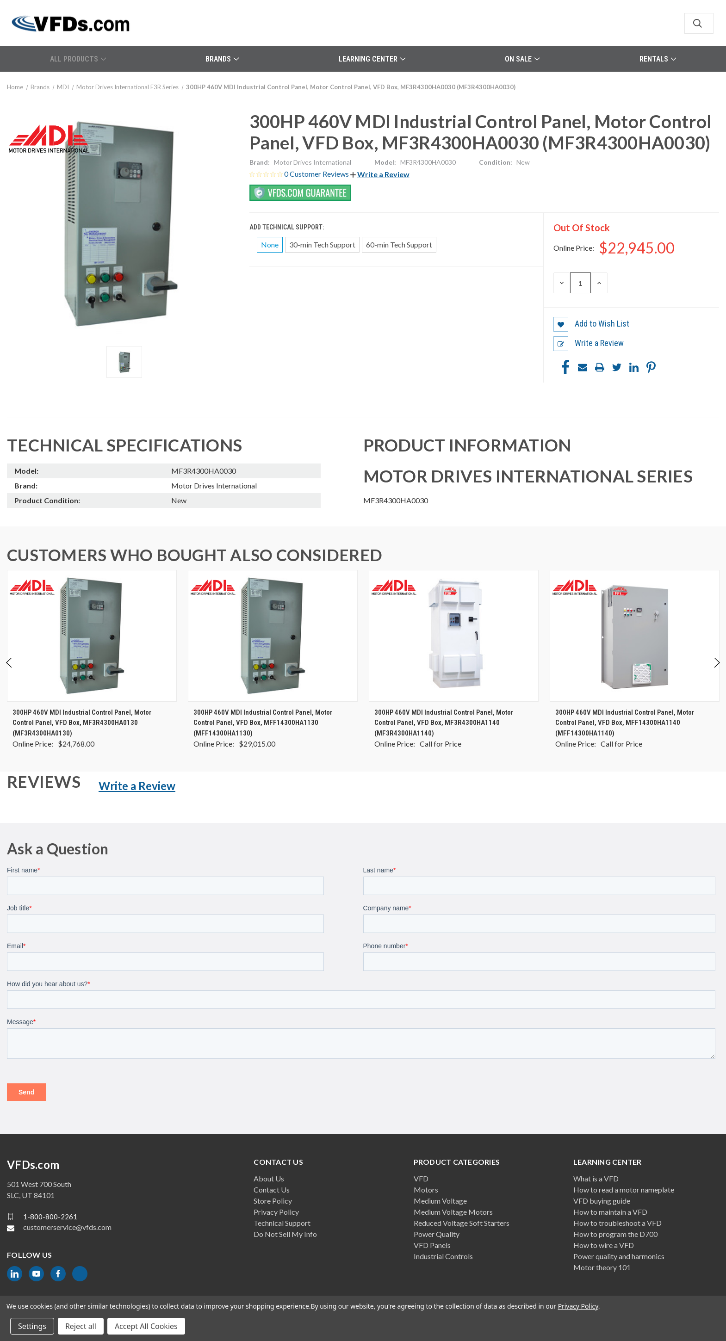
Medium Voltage (440, 1200)
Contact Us (272, 1189)
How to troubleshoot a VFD (617, 1222)
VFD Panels (432, 1245)
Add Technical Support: (287, 227)
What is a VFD (596, 1178)
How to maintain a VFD (610, 1211)
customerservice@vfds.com (67, 1227)
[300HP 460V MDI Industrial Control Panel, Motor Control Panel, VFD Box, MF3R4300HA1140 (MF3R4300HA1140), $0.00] (454, 636)
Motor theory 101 (602, 1267)
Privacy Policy (276, 1211)
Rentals (657, 59)
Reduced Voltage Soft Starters (461, 1222)
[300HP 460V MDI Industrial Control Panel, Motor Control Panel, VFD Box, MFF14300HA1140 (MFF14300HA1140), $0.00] (635, 636)
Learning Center (372, 59)
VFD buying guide (601, 1200)
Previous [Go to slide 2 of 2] (9, 672)
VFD (421, 1178)
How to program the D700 (615, 1234)
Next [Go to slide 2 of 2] (716, 672)
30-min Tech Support (322, 244)
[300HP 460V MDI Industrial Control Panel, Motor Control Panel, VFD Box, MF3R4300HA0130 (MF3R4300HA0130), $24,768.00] (92, 636)
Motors (426, 1189)
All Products (78, 59)
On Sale (522, 59)
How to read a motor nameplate (623, 1189)
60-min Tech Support (399, 244)
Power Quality (436, 1234)
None (270, 244)
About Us (269, 1178)
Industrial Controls (443, 1256)
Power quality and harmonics (618, 1256)
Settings (32, 1326)
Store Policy (273, 1200)
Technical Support (282, 1222)
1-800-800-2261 (50, 1216)
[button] (380, 174)
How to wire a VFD (603, 1245)
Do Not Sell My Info (285, 1234)
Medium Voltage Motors (453, 1211)
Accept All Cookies (146, 1326)
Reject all (80, 1326)
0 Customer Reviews (317, 173)
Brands (222, 59)
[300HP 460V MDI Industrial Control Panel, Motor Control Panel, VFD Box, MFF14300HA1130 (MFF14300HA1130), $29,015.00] (273, 636)
